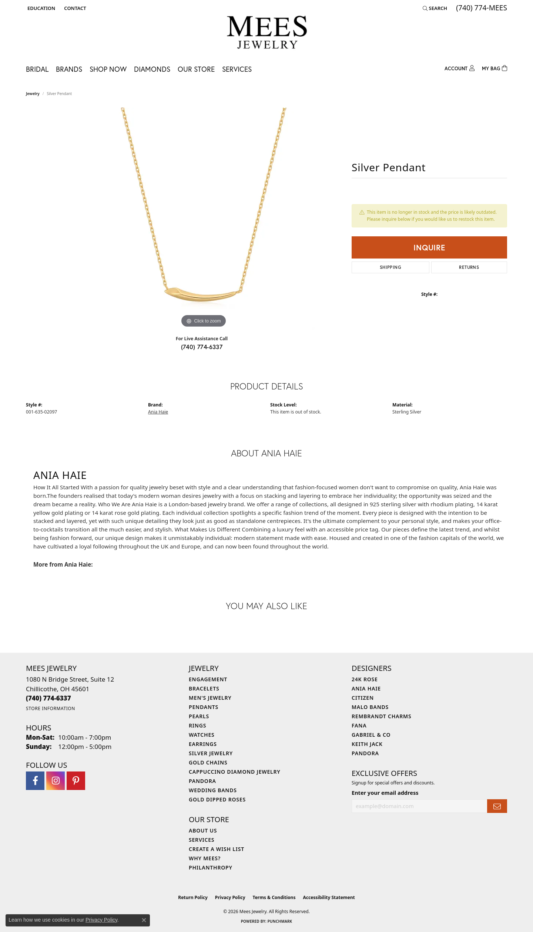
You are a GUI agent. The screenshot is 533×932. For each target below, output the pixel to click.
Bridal (37, 69)
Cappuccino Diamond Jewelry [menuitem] (235, 771)
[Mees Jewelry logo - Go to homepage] (266, 33)
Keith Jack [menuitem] (367, 743)
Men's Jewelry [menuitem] (210, 697)
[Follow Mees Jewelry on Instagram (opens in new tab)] (55, 780)
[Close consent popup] (144, 920)
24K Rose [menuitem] (365, 679)
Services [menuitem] (201, 839)
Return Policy (193, 897)
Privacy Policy (230, 897)
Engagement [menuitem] (208, 679)
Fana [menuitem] (359, 725)
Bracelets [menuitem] (204, 688)
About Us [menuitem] (203, 830)
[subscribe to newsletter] (497, 806)
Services (237, 69)
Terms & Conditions (274, 897)
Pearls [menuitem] (199, 716)
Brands (69, 69)
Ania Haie (158, 412)
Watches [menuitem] (202, 734)
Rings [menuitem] (197, 725)
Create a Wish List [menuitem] (216, 848)
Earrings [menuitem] (203, 743)
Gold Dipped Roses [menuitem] (217, 799)
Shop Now (108, 69)
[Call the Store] (48, 698)
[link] (74, 8)
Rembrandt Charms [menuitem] (381, 716)
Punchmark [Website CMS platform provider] (280, 921)
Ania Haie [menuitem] (366, 688)
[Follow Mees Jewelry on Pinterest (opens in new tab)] (76, 780)
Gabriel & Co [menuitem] (371, 734)
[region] (204, 219)
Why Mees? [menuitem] (205, 858)
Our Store (196, 69)
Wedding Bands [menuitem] (213, 790)
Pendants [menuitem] (203, 706)
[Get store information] (50, 708)
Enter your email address (385, 792)
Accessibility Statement (329, 897)
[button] (40, 8)
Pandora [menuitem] (202, 780)
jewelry (33, 93)
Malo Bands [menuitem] (370, 706)
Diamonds (152, 69)
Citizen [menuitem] (363, 697)
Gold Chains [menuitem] (208, 762)
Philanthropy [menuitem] (210, 867)
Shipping (390, 267)
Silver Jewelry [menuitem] (211, 753)
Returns (469, 267)
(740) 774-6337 (202, 347)
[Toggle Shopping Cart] (494, 67)
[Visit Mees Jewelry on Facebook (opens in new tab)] (35, 780)
